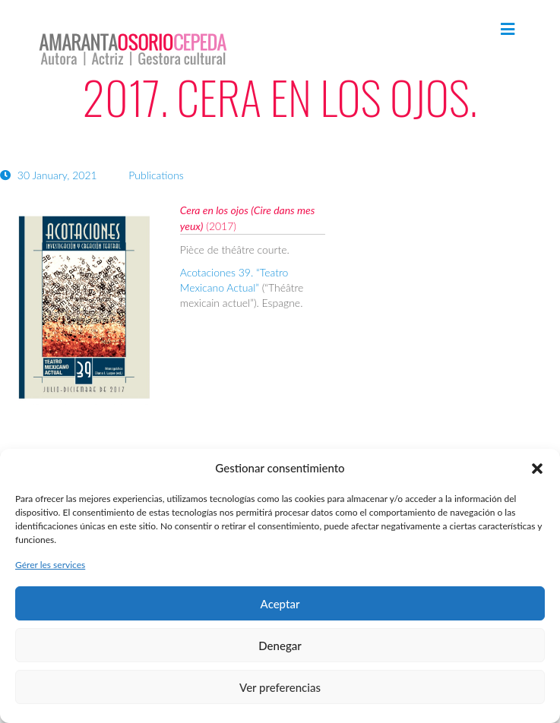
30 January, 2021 (50, 175)
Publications (156, 175)
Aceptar (280, 604)
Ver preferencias (280, 687)
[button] (537, 468)
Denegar (279, 645)
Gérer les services (50, 564)
